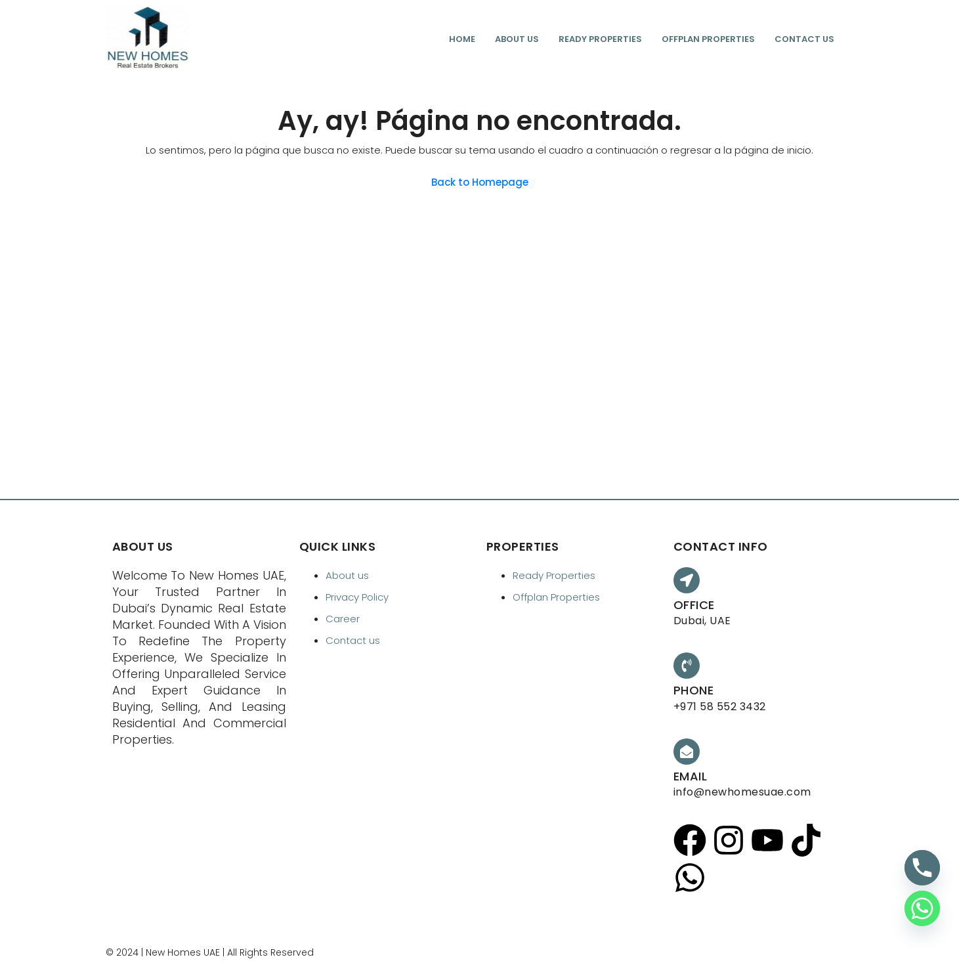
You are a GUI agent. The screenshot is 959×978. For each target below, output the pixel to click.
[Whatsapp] (922, 908)
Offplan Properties (708, 39)
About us (517, 39)
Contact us (804, 39)
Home (462, 39)
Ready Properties (600, 39)
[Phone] (922, 867)
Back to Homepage (479, 182)
